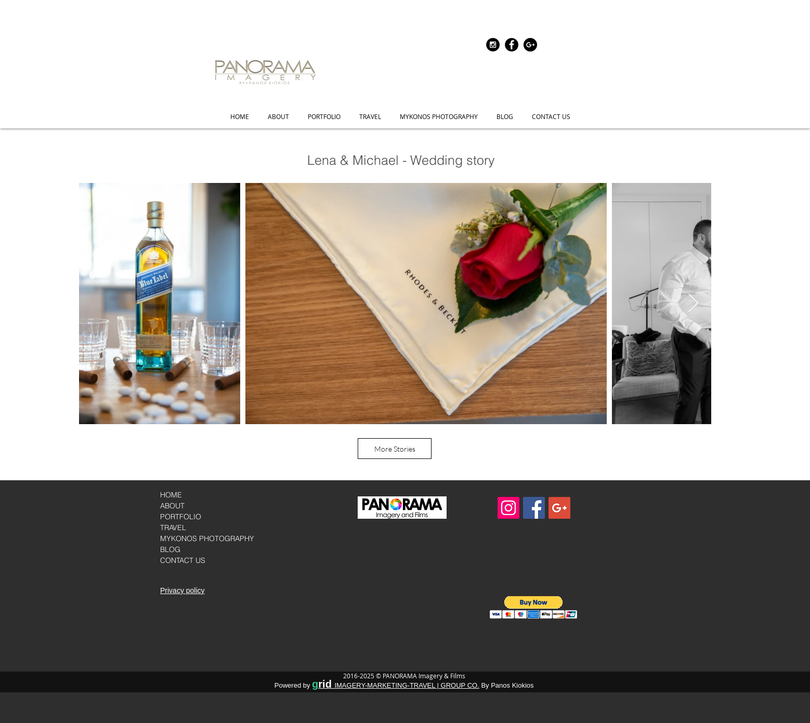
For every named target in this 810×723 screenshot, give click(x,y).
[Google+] (530, 44)
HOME (171, 494)
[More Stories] (395, 448)
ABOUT (172, 505)
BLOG (170, 549)
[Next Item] (693, 304)
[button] (324, 117)
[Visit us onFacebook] (511, 44)
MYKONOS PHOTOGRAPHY (207, 538)
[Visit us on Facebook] (534, 508)
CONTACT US (182, 560)
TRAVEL (173, 527)
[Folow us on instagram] (493, 44)
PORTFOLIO (180, 516)
